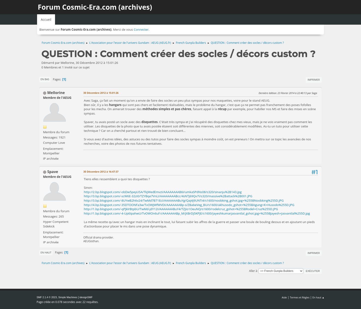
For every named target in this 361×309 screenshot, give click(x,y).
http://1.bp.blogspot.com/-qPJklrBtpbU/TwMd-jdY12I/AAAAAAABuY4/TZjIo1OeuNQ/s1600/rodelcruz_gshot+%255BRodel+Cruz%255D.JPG (181, 209)
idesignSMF (86, 297)
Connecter (141, 29)
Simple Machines (67, 297)
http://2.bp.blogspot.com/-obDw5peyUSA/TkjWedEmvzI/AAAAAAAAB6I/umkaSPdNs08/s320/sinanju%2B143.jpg (163, 192)
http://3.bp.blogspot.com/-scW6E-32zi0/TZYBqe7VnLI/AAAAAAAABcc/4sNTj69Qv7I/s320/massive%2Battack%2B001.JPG (168, 196)
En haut (46, 252)
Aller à (253, 271)
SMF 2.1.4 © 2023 (47, 297)
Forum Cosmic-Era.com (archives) (95, 7)
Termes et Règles (300, 297)
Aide (284, 297)
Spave (52, 171)
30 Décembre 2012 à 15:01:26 (101, 92)
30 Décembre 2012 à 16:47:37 (101, 171)
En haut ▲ (318, 297)
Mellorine (56, 92)
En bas (45, 79)
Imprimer (314, 79)
